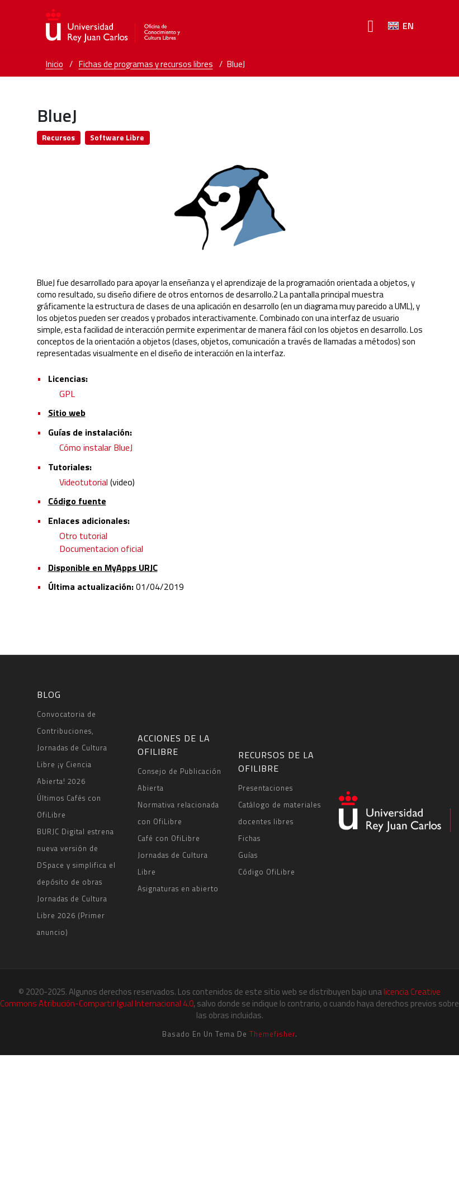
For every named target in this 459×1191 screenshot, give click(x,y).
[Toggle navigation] (371, 26)
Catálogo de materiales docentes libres (279, 813)
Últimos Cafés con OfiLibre (69, 806)
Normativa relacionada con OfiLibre (178, 813)
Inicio (54, 64)
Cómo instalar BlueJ (96, 447)
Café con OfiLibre (169, 838)
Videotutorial (83, 482)
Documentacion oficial (101, 548)
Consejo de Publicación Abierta (179, 779)
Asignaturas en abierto (178, 888)
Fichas (249, 838)
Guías (248, 855)
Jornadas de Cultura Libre (173, 863)
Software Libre (117, 137)
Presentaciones (265, 787)
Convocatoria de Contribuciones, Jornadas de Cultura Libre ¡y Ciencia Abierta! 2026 (72, 747)
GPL (67, 393)
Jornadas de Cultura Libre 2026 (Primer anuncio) (72, 915)
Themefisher (272, 1033)
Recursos (58, 137)
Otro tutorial (83, 535)
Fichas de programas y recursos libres (146, 64)
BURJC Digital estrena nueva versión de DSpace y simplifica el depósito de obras (76, 856)
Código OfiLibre (266, 871)
